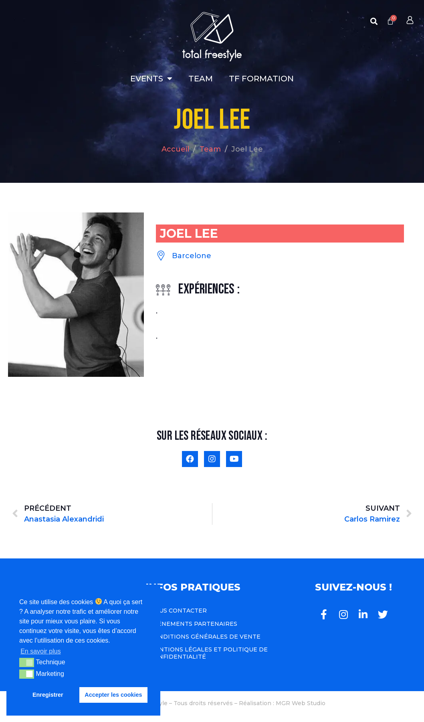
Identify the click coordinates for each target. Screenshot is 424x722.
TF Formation (261, 78)
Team (200, 78)
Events (151, 79)
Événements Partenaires (193, 623)
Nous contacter (178, 610)
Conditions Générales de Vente (204, 636)
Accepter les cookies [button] (113, 695)
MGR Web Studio (300, 703)
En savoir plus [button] (40, 651)
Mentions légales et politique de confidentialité (208, 653)
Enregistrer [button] (47, 695)
